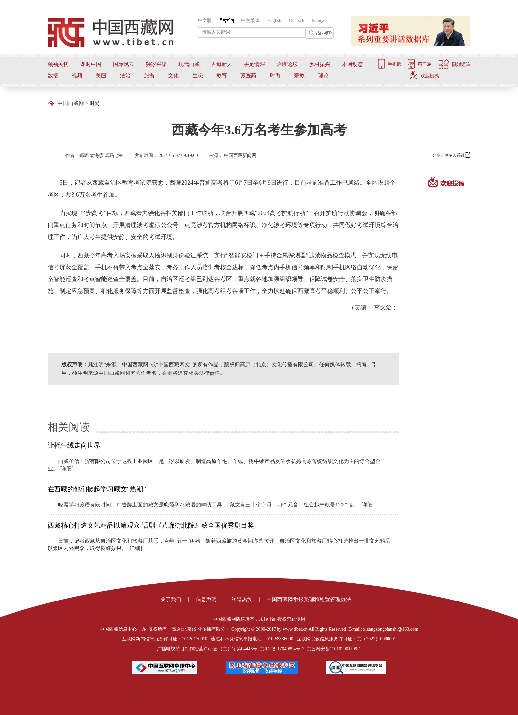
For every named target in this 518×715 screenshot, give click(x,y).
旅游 (149, 75)
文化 (173, 75)
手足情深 (254, 64)
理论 (323, 75)
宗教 (299, 75)
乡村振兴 (319, 64)
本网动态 (352, 64)
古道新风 (221, 64)
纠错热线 (241, 599)
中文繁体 (250, 20)
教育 (221, 75)
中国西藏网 (70, 103)
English (274, 20)
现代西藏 (189, 64)
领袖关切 (58, 64)
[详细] (66, 468)
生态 (197, 75)
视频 (77, 75)
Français (319, 20)
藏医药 (248, 75)
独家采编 (156, 64)
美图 (101, 75)
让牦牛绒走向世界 (74, 445)
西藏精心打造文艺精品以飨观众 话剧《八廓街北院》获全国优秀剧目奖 (151, 525)
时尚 (275, 75)
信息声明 (206, 599)
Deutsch (296, 20)
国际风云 (123, 64)
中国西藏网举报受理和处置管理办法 (309, 599)
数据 (53, 75)
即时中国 (90, 64)
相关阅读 (69, 427)
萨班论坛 (287, 64)
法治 (125, 75)
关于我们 (170, 599)
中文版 (205, 20)
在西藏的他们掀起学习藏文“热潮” (97, 489)
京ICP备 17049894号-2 (282, 648)
